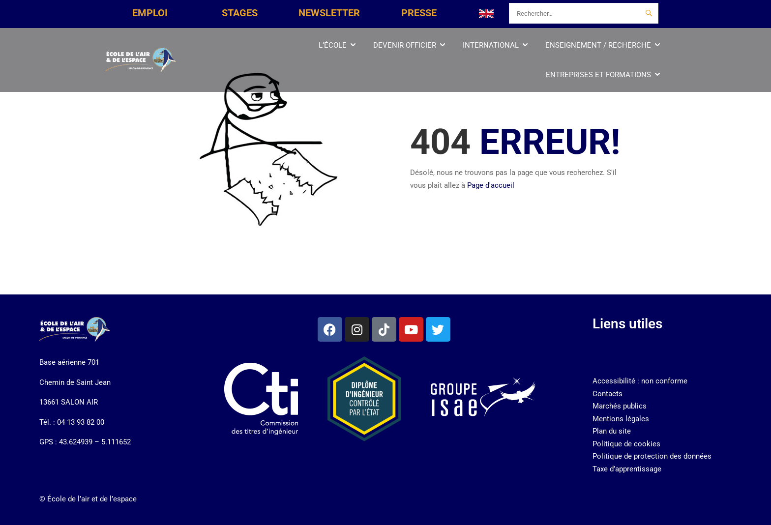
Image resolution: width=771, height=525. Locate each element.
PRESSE (419, 13)
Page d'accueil (490, 185)
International (491, 45)
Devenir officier (404, 45)
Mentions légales (621, 418)
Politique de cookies (626, 443)
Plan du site (612, 431)
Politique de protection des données (652, 456)
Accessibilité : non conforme (640, 381)
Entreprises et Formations (598, 74)
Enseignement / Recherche (598, 45)
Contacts (608, 393)
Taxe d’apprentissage (627, 469)
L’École (333, 45)
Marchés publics (620, 406)
